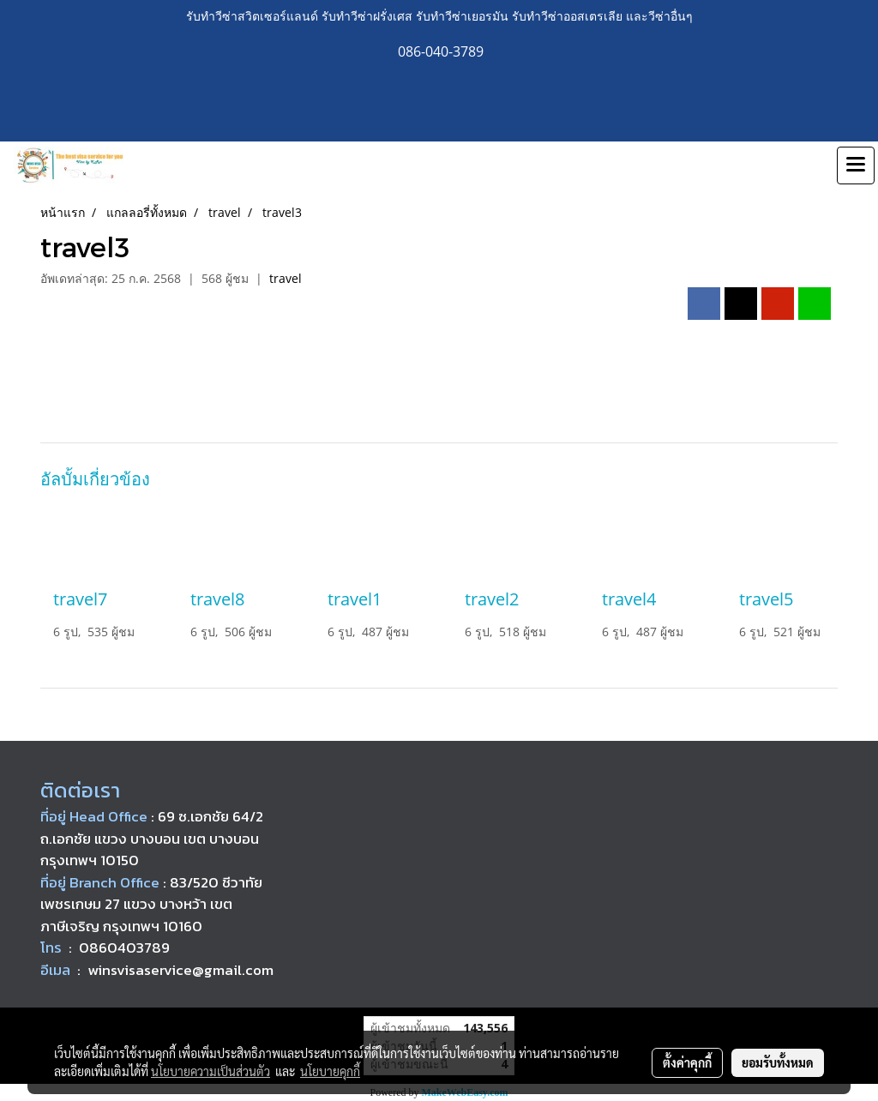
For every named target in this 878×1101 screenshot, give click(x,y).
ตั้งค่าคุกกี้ (687, 1062)
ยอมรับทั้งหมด (778, 1062)
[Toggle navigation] (856, 165)
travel (285, 278)
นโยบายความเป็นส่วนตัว (210, 1071)
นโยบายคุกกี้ (330, 1071)
